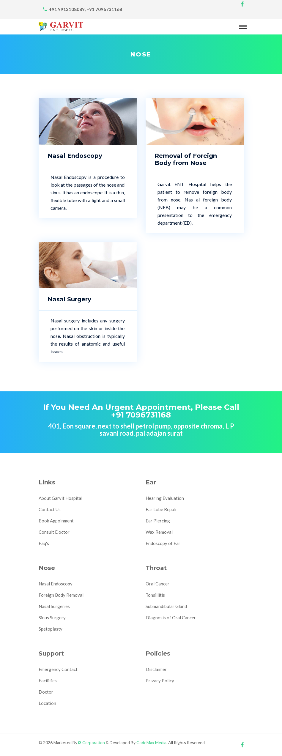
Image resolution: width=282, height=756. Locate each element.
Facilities (48, 680)
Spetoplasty (50, 628)
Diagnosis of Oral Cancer (171, 617)
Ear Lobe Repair (161, 509)
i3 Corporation (91, 742)
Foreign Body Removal (61, 595)
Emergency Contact (58, 669)
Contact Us (50, 509)
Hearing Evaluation (165, 498)
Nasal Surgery (69, 299)
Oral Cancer (157, 583)
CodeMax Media (151, 742)
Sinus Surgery (52, 617)
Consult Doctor (54, 532)
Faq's (44, 543)
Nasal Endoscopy (75, 155)
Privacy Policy (160, 680)
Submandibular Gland (166, 606)
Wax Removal (159, 532)
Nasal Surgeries (54, 606)
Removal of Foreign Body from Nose (186, 159)
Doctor (46, 691)
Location (47, 703)
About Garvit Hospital (60, 498)
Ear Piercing (158, 520)
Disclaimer (156, 669)
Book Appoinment (56, 520)
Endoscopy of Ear (163, 543)
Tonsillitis (155, 595)
